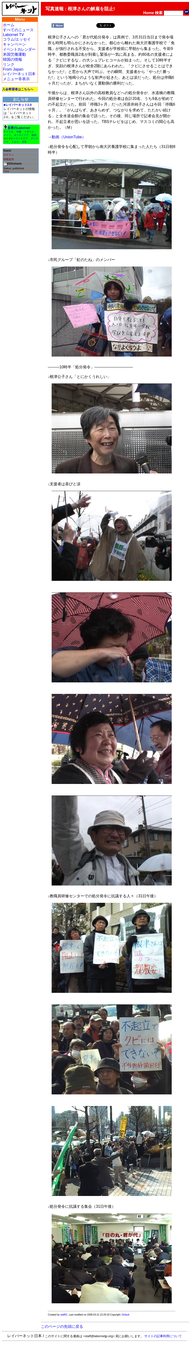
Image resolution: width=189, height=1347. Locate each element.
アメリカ (8, 131)
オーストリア (21, 135)
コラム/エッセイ (17, 39)
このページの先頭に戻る (62, 1326)
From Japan (13, 69)
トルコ (15, 141)
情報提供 (8, 159)
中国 (18, 131)
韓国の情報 (12, 59)
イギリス (29, 131)
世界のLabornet (18, 128)
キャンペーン (14, 44)
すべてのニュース (18, 30)
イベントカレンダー (19, 49)
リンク (8, 64)
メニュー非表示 (16, 79)
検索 (159, 13)
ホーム (8, 25)
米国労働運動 (14, 54)
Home (148, 13)
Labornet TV (13, 35)
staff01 (63, 1314)
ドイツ (7, 135)
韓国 (33, 135)
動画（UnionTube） (69, 137)
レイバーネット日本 (19, 74)
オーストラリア (19, 138)
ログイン (8, 154)
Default (125, 1314)
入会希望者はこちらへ (17, 89)
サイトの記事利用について (163, 1336)
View (6, 171)
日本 (24, 141)
